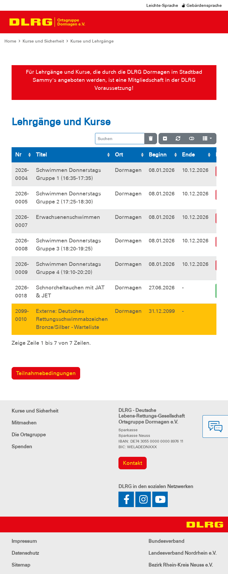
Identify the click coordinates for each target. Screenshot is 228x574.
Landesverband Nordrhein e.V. (182, 553)
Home (10, 41)
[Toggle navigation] (95, 22)
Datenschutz (25, 553)
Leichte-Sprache (162, 5)
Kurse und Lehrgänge (92, 41)
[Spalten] (207, 138)
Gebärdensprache (202, 5)
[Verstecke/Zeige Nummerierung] (165, 138)
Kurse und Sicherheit (43, 41)
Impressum (24, 541)
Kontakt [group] (132, 463)
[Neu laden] (178, 138)
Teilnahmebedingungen (46, 373)
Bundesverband (166, 541)
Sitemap (21, 565)
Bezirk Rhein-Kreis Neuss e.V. (180, 565)
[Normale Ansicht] (192, 138)
